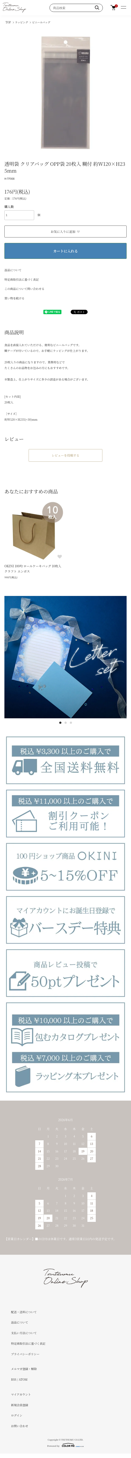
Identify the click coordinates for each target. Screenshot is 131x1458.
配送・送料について (24, 1312)
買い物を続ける (14, 298)
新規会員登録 (19, 1405)
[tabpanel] (65, 657)
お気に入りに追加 (65, 231)
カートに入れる (65, 251)
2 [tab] (66, 723)
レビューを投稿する (65, 455)
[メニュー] (123, 7)
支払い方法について (24, 1333)
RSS (13, 1379)
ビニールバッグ (41, 22)
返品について (13, 270)
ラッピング (21, 22)
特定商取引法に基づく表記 (21, 279)
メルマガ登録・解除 (24, 1369)
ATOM (23, 1379)
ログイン (16, 1415)
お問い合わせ (19, 1426)
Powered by (65, 1445)
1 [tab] (60, 723)
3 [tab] (71, 723)
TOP (8, 22)
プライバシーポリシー (25, 1354)
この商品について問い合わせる (24, 289)
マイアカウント (21, 1394)
